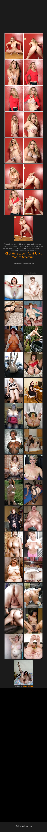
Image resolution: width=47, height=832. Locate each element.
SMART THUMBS (28, 686)
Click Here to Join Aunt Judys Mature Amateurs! (23, 255)
